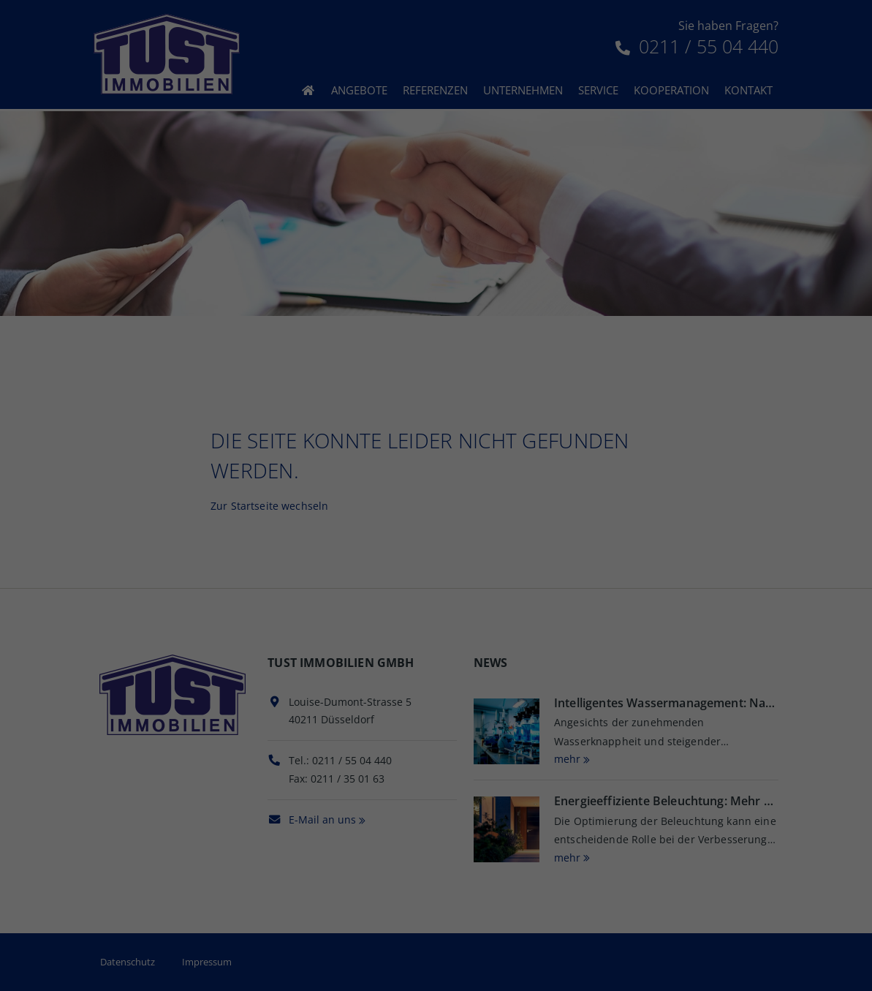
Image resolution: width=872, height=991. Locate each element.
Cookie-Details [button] (380, 442)
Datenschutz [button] (443, 442)
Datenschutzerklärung (531, 210)
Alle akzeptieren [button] (436, 323)
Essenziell (280, 272)
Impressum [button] (498, 442)
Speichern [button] (436, 366)
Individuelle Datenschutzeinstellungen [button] (436, 409)
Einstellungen (462, 224)
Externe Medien (567, 272)
